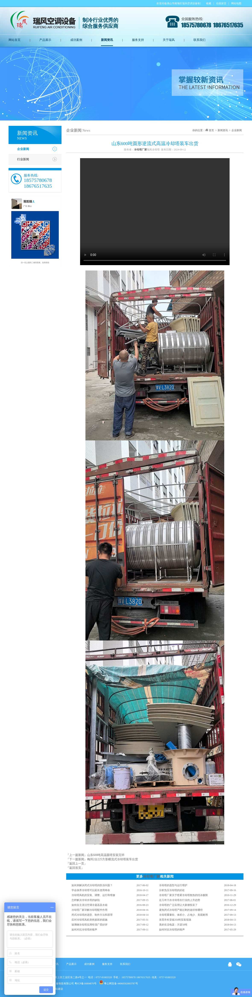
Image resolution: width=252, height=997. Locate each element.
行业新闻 (23, 159)
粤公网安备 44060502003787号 (118, 982)
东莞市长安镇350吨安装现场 (175, 919)
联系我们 (199, 40)
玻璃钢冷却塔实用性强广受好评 (89, 924)
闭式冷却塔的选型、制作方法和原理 (92, 914)
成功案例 (76, 40)
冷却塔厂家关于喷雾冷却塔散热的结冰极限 (183, 895)
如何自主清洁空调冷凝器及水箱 (89, 904)
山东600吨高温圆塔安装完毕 (106, 855)
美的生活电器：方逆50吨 (173, 924)
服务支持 (138, 40)
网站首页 (15, 40)
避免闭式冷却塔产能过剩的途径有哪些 (181, 909)
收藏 (208, 3)
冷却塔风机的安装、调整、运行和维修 (93, 895)
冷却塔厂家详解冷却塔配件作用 (89, 909)
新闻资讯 (107, 40)
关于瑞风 (169, 40)
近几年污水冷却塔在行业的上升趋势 (179, 900)
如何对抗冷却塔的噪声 (84, 929)
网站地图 (236, 3)
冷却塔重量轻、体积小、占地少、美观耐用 (183, 914)
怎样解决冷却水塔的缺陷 (86, 900)
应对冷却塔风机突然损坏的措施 (89, 919)
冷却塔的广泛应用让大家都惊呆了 (178, 904)
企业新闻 (23, 149)
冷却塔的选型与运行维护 (173, 885)
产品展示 (45, 40)
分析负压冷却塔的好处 (172, 890)
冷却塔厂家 (151, 876)
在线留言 (221, 3)
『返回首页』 (75, 867)
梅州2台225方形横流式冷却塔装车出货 (112, 859)
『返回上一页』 (76, 863)
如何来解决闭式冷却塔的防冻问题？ (92, 885)
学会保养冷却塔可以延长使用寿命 (91, 890)
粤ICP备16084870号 (86, 983)
